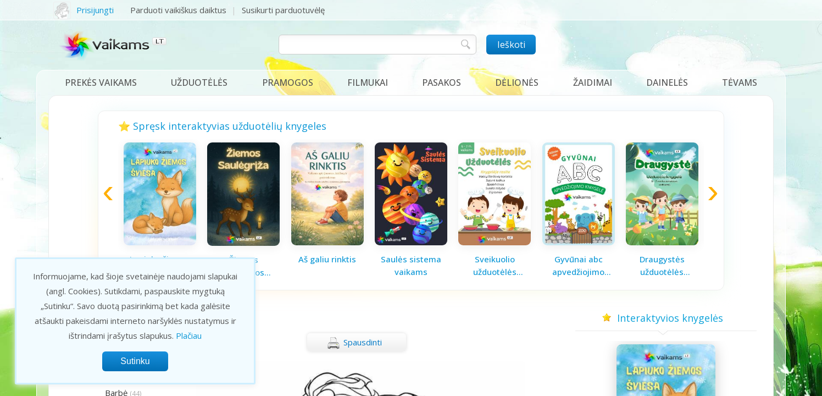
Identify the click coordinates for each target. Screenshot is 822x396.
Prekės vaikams (101, 82)
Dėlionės (516, 82)
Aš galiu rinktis (327, 259)
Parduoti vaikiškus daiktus (178, 9)
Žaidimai (592, 82)
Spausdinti (354, 343)
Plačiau (189, 335)
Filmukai (367, 82)
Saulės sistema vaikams (411, 265)
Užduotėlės (199, 82)
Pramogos (287, 82)
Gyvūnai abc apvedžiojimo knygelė (578, 266)
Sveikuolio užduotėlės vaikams (494, 266)
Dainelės (667, 82)
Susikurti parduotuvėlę (283, 9)
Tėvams (739, 82)
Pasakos (441, 82)
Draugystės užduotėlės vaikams (662, 266)
